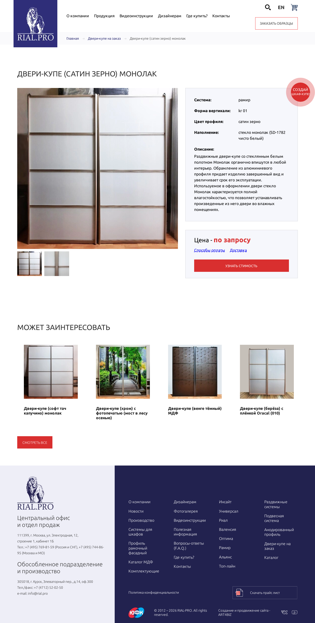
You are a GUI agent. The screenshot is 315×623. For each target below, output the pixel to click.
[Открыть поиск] (268, 7)
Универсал (228, 511)
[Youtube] (294, 612)
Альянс (225, 557)
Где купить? (184, 557)
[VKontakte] (284, 612)
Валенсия (227, 529)
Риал (223, 520)
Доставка (238, 250)
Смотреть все (34, 443)
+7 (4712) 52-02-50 (48, 587)
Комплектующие (143, 571)
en (281, 7)
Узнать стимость (241, 266)
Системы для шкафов (140, 531)
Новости (135, 511)
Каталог (271, 557)
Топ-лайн (227, 566)
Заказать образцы (276, 23)
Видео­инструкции (190, 520)
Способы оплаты (209, 250)
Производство (141, 520)
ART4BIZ (225, 615)
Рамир (225, 547)
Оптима (226, 538)
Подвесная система (274, 518)
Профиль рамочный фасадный (137, 548)
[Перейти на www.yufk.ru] (136, 612)
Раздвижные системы (275, 504)
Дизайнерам (185, 502)
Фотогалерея (186, 511)
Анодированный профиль (279, 531)
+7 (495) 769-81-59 (39, 547)
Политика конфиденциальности (153, 592)
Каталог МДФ (140, 562)
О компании (139, 502)
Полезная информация (185, 531)
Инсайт (225, 502)
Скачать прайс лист (265, 593)
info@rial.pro (38, 593)
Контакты (182, 566)
